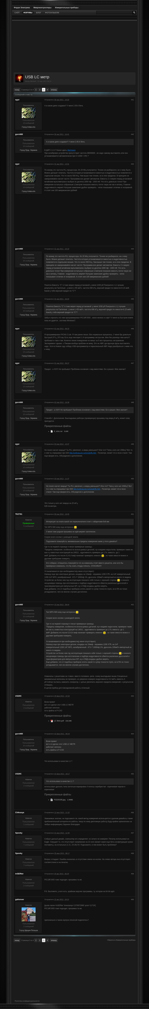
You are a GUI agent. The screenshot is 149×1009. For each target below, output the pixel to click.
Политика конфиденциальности (27, 1001)
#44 (132, 249)
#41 (132, 100)
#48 (132, 402)
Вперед (54, 90)
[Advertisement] (74, 46)
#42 (132, 134)
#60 (132, 899)
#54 (132, 734)
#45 (132, 299)
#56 (132, 812)
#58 (132, 853)
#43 (132, 164)
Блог (38, 13)
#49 (132, 444)
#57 (132, 833)
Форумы (27, 13)
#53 (132, 696)
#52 (132, 605)
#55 (132, 774)
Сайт (17, 13)
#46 (132, 329)
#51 (132, 514)
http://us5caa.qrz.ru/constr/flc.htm (82, 453)
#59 (132, 874)
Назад (17, 90)
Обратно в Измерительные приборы (121, 940)
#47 (132, 363)
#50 (132, 479)
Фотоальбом (52, 13)
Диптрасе (71, 150)
